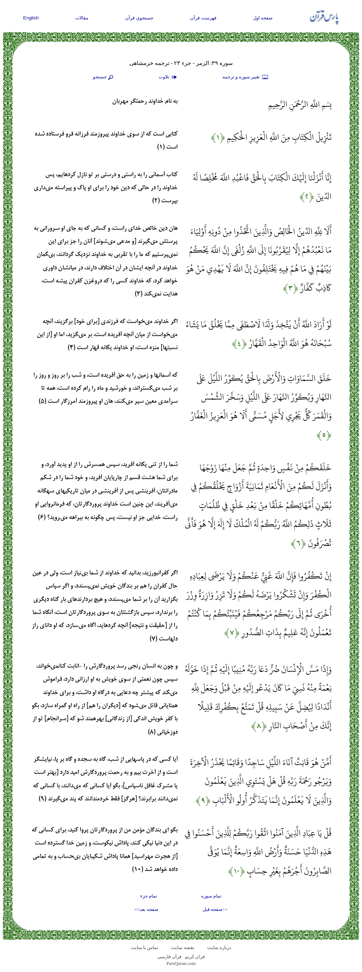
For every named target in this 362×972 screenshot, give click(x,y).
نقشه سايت (182, 947)
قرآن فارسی (169, 956)
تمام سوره (211, 896)
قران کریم (195, 956)
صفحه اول (263, 17)
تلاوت (169, 77)
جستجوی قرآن (139, 17)
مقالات (81, 17)
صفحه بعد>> (146, 909)
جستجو (104, 77)
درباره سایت (219, 947)
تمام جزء (148, 896)
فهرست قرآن (203, 17)
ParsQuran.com (181, 963)
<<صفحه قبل (215, 909)
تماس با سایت (145, 947)
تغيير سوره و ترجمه (245, 77)
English (31, 17)
